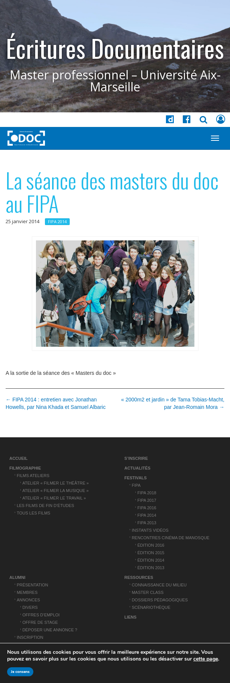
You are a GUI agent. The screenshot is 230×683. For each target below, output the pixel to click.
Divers (30, 607)
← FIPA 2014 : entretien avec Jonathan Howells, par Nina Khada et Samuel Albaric (56, 403)
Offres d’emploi (41, 615)
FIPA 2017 (146, 500)
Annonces (28, 600)
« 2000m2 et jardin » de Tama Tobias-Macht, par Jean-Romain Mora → (172, 403)
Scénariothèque (151, 607)
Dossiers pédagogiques (160, 600)
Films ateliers (33, 475)
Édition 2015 (150, 552)
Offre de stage (40, 622)
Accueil (18, 458)
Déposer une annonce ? (50, 630)
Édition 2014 (150, 560)
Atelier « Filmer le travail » (54, 498)
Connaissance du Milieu (159, 585)
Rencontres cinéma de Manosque (171, 537)
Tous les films (34, 513)
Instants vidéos (150, 530)
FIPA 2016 (146, 508)
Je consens (20, 671)
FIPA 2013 (146, 522)
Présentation (32, 585)
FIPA (136, 485)
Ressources (138, 577)
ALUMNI (17, 577)
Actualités (137, 468)
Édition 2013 (150, 567)
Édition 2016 (150, 545)
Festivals (135, 478)
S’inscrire (136, 458)
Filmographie (25, 468)
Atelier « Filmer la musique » (55, 490)
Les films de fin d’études (45, 505)
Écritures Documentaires (115, 48)
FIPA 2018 (146, 493)
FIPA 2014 (57, 221)
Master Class (148, 592)
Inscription (30, 637)
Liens (130, 617)
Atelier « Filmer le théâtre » (55, 483)
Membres (27, 592)
